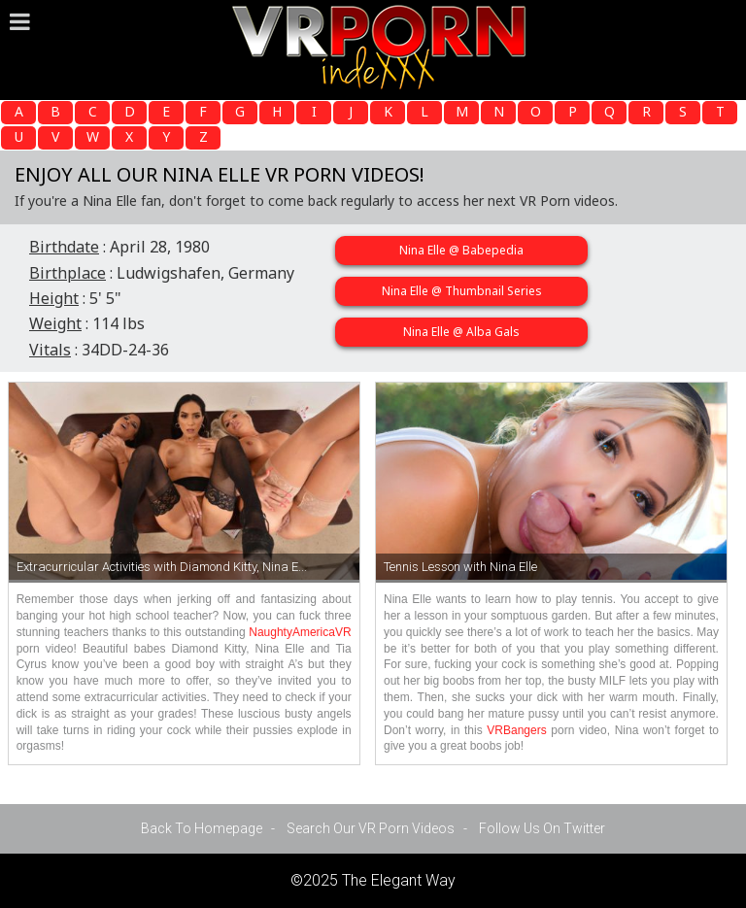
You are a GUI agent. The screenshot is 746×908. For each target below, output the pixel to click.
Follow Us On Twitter (542, 828)
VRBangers (516, 730)
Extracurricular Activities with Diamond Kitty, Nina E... (162, 566)
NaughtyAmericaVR (300, 632)
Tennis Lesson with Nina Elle (460, 566)
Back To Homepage (201, 828)
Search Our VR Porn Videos (371, 828)
